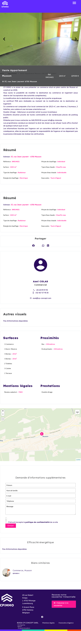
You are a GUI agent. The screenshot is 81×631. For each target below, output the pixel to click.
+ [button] (3, 411)
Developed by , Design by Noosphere (24, 626)
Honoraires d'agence (66, 623)
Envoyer (11, 526)
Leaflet (78, 459)
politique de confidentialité (37, 522)
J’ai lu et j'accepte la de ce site (33, 522)
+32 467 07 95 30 (42, 293)
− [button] (3, 414)
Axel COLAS (40, 281)
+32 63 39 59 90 (42, 290)
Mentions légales (48, 623)
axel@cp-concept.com (42, 298)
